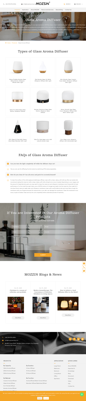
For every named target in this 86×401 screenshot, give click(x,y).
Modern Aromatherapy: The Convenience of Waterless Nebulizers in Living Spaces (43, 292)
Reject (39, 398)
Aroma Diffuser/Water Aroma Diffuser (36, 380)
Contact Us (68, 10)
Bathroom (57, 368)
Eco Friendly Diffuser (9, 385)
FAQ (69, 383)
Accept (46, 398)
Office (55, 376)
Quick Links (72, 360)
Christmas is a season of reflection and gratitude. (18, 291)
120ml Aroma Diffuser (9, 368)
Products (17, 10)
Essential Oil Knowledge (71, 370)
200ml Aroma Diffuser (9, 370)
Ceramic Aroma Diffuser (10, 380)
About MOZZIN (35, 10)
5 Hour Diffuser (30, 368)
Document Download (71, 377)
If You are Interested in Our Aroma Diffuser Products (43, 215)
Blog (69, 373)
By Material (6, 378)
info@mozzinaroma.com (29, 4)
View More (18, 317)
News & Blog (59, 10)
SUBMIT (43, 255)
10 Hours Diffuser (31, 370)
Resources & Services (47, 10)
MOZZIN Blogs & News (43, 274)
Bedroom (56, 371)
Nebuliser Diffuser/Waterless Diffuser (36, 383)
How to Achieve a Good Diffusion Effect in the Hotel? (68, 291)
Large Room (57, 366)
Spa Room (57, 378)
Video (69, 381)
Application (25, 10)
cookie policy (43, 395)
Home (8, 43)
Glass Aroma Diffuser (24, 43)
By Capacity (7, 365)
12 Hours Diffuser (31, 373)
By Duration (30, 365)
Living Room (57, 373)
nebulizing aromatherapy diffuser (32, 32)
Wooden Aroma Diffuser (10, 388)
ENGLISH (78, 4)
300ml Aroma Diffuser (9, 373)
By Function (30, 378)
